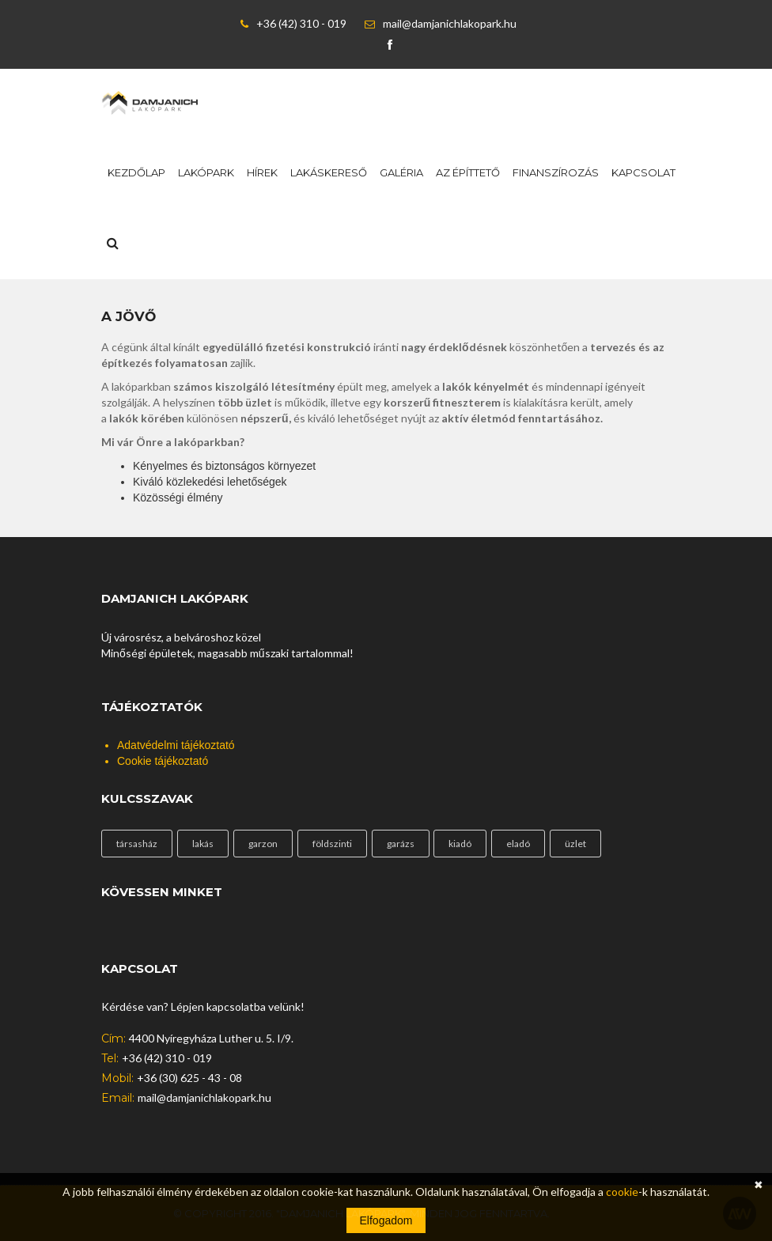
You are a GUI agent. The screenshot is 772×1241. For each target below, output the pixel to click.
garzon (263, 843)
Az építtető (468, 172)
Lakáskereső (328, 172)
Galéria (401, 172)
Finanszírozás (556, 172)
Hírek (262, 172)
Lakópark (206, 172)
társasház (136, 843)
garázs (400, 843)
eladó (518, 843)
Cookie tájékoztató (162, 761)
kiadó (459, 843)
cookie (622, 1191)
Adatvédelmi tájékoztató (176, 745)
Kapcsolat (643, 172)
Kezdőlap (136, 172)
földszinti (332, 843)
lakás (203, 843)
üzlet (575, 843)
